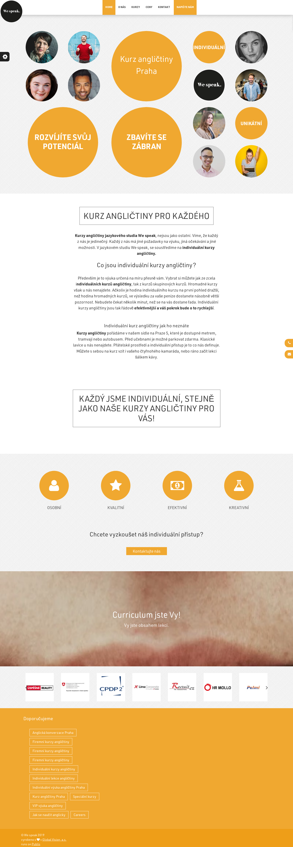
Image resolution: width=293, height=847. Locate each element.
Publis (36, 844)
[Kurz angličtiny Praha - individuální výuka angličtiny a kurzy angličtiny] (11, 11)
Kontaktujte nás (146, 551)
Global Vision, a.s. (54, 839)
